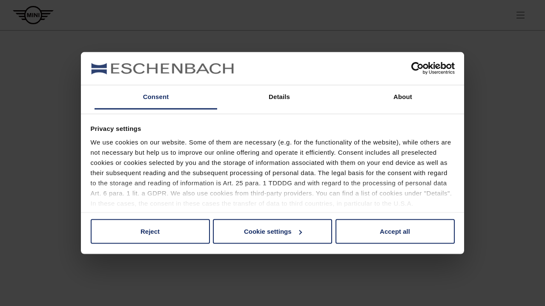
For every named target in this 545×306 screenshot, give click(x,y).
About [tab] (402, 96)
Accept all (395, 231)
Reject (150, 231)
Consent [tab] (156, 96)
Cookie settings (273, 231)
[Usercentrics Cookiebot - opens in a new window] (417, 68)
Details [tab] (279, 96)
